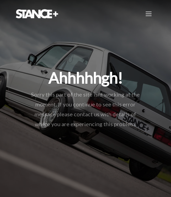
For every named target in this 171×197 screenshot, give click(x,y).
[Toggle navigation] (149, 14)
